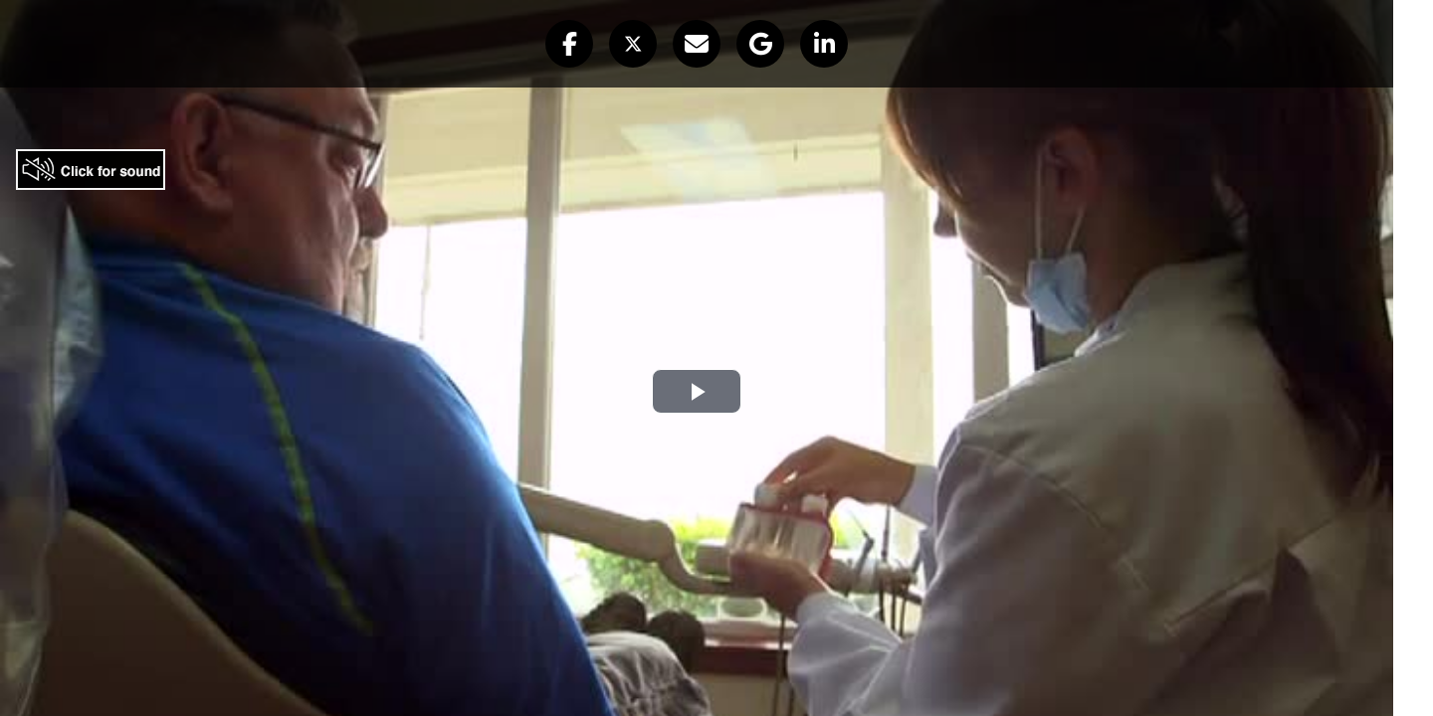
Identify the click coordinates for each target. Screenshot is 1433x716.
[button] (569, 44)
